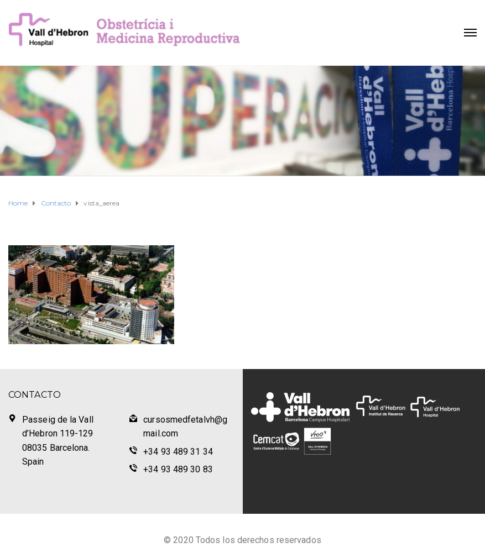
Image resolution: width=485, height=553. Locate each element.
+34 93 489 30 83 (178, 469)
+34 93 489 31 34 (178, 451)
